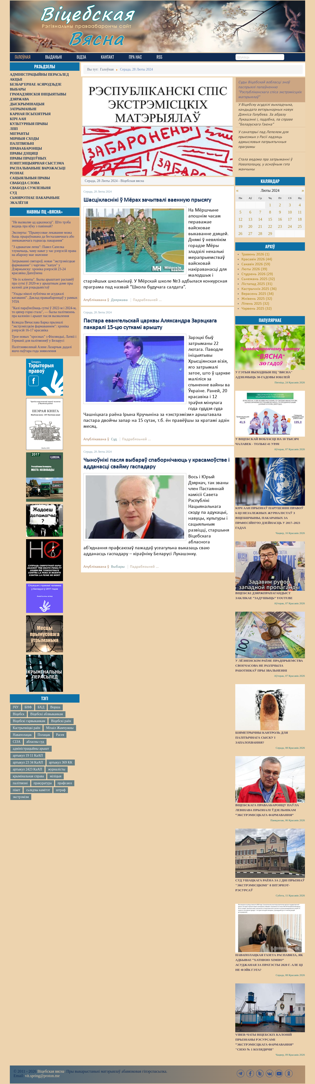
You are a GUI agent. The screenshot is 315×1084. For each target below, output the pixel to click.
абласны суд (35, 742)
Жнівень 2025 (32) (256, 299)
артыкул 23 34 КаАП (28, 762)
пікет (16, 790)
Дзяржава (119, 300)
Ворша (55, 707)
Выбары (118, 567)
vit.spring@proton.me (42, 1076)
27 (250, 233)
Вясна (96, 38)
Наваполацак (22, 735)
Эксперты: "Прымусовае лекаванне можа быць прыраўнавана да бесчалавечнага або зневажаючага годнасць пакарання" (43, 236)
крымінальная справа (28, 776)
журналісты (56, 769)
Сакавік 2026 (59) (255, 264)
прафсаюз (65, 783)
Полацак (44, 735)
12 (240, 219)
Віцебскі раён (61, 721)
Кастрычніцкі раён (26, 728)
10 (290, 212)
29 (270, 233)
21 (260, 226)
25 (300, 226)
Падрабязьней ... (147, 300)
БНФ (28, 707)
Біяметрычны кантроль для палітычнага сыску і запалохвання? (261, 737)
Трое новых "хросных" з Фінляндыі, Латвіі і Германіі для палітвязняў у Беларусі (44, 338)
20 (250, 226)
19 (240, 226)
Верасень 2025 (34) (257, 294)
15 (270, 219)
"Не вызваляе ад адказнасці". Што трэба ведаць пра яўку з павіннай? (41, 224)
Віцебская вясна (50, 1071)
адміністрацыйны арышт (31, 748)
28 (260, 233)
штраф (60, 790)
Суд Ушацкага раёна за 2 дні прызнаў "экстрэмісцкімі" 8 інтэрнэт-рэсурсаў (270, 885)
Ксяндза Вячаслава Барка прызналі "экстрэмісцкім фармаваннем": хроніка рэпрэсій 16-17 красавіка (40, 326)
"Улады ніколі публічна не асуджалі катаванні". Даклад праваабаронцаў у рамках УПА (45, 297)
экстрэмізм (21, 797)
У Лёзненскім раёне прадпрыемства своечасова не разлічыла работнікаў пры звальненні (269, 665)
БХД (41, 707)
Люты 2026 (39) (254, 269)
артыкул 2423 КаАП (27, 769)
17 (290, 219)
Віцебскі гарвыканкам (29, 721)
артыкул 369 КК (60, 762)
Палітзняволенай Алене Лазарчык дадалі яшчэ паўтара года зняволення (42, 349)
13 (250, 219)
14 (260, 219)
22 (270, 226)
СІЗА (16, 742)
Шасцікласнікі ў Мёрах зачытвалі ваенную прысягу (147, 200)
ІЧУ (16, 707)
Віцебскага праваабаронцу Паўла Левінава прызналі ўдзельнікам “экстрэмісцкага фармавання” (267, 810)
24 (290, 226)
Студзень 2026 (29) (257, 274)
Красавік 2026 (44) (256, 259)
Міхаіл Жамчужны (59, 728)
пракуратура (43, 783)
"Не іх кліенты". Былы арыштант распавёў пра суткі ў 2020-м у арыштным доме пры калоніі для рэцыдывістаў (43, 283)
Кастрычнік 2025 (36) (259, 289)
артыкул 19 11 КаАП (28, 755)
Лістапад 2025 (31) (256, 284)
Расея (60, 735)
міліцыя (55, 776)
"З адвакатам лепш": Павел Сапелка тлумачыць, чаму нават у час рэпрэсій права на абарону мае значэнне (44, 251)
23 (280, 226)
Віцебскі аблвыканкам (46, 714)
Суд (114, 439)
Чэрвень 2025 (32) (256, 309)
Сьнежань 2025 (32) (258, 279)
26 (240, 233)
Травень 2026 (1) (255, 254)
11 (299, 212)
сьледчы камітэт (38, 790)
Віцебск (18, 714)
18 (300, 219)
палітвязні (20, 783)
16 (280, 219)
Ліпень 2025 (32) (255, 304)
